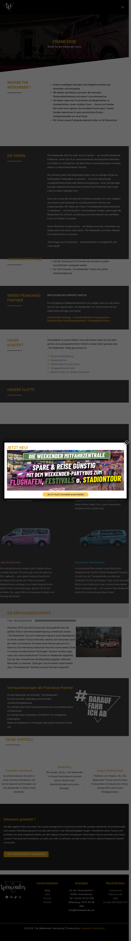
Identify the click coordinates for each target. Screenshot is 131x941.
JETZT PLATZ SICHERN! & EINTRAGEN (65, 494)
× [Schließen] (127, 442)
